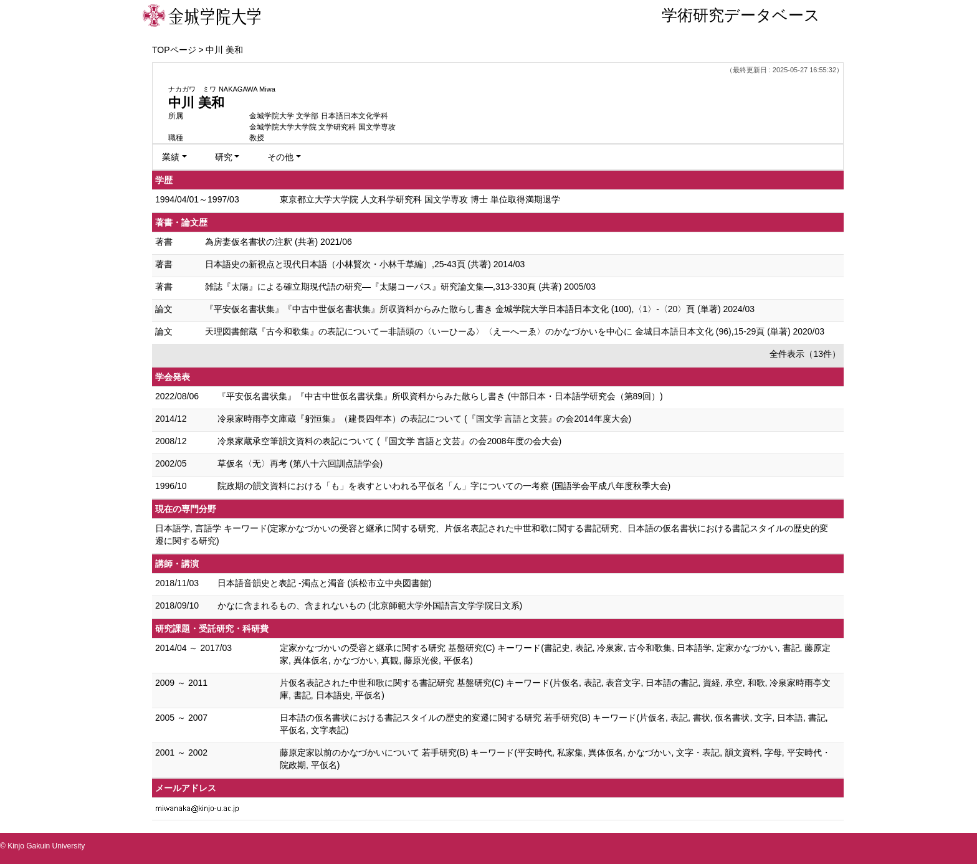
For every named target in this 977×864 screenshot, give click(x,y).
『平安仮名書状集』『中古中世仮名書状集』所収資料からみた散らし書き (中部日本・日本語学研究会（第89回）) (440, 396)
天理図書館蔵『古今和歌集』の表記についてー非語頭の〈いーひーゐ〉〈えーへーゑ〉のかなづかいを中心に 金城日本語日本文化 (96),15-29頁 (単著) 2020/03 (514, 331)
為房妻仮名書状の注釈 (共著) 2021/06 (278, 242)
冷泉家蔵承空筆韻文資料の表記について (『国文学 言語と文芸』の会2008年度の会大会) (389, 441)
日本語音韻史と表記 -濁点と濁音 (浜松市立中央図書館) (324, 583)
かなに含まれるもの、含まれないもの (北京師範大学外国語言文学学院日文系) (369, 605)
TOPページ (174, 50)
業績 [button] (170, 157)
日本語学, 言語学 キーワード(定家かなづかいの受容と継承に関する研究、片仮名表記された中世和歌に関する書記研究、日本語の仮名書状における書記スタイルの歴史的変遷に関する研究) (491, 534)
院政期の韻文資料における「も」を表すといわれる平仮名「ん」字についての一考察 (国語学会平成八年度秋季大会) (443, 486)
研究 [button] (223, 157)
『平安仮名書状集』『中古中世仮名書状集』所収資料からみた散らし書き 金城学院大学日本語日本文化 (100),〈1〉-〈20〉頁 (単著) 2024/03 (480, 309)
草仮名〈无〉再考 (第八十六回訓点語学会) (300, 463)
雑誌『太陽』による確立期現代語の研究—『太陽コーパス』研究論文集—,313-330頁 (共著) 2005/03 (400, 287)
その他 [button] (280, 157)
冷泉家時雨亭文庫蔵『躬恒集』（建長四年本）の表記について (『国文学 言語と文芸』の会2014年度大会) (424, 419)
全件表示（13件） (805, 354)
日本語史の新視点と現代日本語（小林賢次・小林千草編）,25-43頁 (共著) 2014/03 (365, 264)
